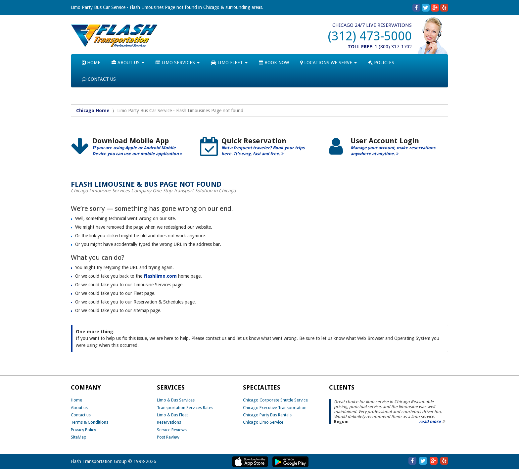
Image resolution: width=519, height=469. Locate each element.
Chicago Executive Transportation (275, 407)
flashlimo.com (160, 276)
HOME (91, 62)
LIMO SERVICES (178, 62)
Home (76, 400)
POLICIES (381, 62)
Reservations (169, 422)
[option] (130, 149)
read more (430, 421)
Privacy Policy (83, 429)
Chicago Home (93, 110)
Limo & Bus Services (176, 400)
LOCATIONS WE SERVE (328, 62)
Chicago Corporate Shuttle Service (275, 400)
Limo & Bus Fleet (172, 414)
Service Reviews (172, 429)
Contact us (81, 414)
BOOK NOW (274, 62)
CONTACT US (99, 79)
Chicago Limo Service (263, 422)
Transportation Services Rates (185, 407)
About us (79, 407)
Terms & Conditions (89, 422)
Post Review (168, 437)
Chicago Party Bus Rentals (267, 414)
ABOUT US (128, 62)
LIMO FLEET (229, 62)
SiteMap (78, 437)
